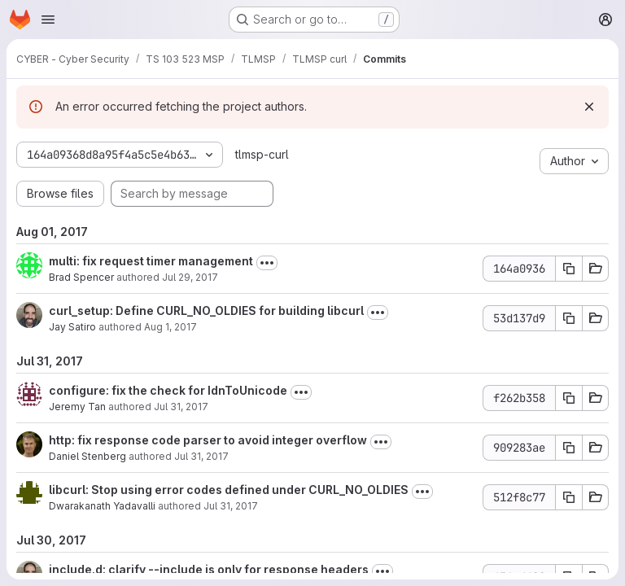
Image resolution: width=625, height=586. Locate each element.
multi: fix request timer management (151, 261)
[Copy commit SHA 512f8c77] (569, 497)
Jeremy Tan (77, 406)
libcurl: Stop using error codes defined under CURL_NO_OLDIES (229, 489)
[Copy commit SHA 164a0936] (569, 269)
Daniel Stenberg (87, 456)
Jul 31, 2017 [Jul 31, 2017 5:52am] (230, 506)
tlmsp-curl (262, 154)
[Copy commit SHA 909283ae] (569, 448)
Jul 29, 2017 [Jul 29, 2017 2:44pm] (190, 277)
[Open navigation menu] (48, 20)
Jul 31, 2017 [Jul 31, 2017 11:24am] (181, 406)
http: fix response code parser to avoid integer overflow (208, 440)
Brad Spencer (81, 277)
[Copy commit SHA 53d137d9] (569, 318)
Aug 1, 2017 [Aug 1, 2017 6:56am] (170, 327)
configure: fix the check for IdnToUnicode (168, 390)
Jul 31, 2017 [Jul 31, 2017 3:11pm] (201, 456)
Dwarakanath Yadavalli (102, 506)
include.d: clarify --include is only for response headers (209, 569)
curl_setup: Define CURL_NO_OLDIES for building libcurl (206, 310)
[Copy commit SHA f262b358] (569, 398)
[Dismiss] (589, 106)
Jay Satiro (72, 327)
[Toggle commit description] (267, 263)
